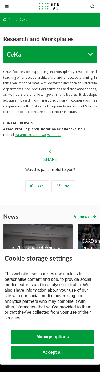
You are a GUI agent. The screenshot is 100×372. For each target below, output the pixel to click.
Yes (37, 186)
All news (82, 216)
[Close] (6, 6)
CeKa (14, 54)
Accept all (53, 352)
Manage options (52, 337)
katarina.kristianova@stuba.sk (38, 135)
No (63, 186)
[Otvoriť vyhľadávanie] (92, 6)
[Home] (4, 19)
